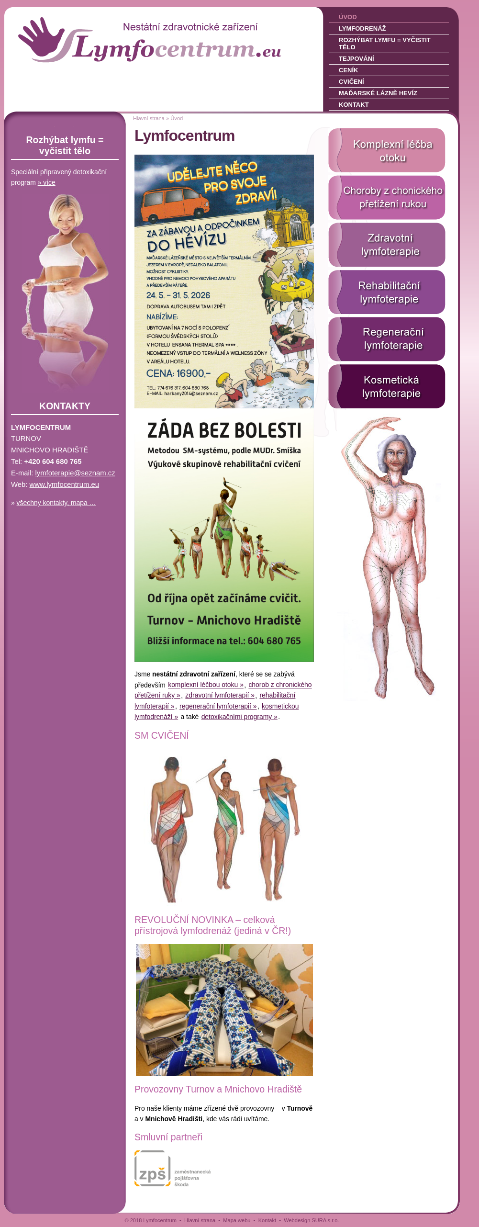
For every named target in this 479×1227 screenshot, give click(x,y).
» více (47, 182)
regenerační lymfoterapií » (218, 706)
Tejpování (356, 58)
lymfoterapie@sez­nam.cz (75, 473)
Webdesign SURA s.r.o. (311, 1220)
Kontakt (354, 104)
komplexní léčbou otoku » (206, 685)
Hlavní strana (149, 118)
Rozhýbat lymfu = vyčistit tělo (385, 43)
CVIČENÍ (170, 735)
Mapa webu (236, 1220)
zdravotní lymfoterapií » (220, 695)
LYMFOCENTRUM (70, 24)
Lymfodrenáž (362, 28)
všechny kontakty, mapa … (56, 503)
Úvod (348, 17)
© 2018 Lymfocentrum (151, 1220)
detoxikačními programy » (239, 716)
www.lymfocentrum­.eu (65, 484)
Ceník (348, 70)
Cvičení (351, 81)
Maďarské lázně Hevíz (378, 93)
